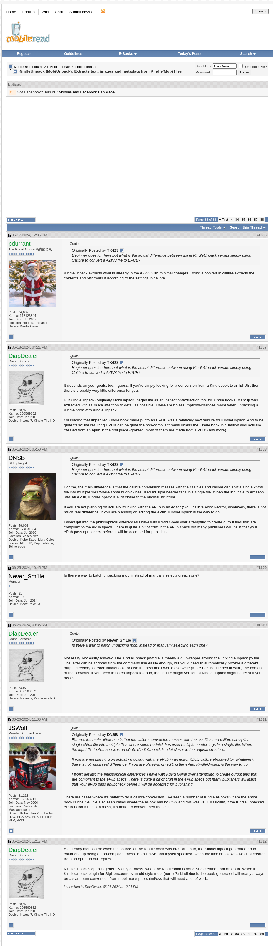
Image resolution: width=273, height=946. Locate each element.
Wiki (45, 12)
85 (243, 219)
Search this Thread (246, 227)
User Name (204, 66)
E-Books (128, 54)
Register (24, 54)
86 (249, 219)
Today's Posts (189, 54)
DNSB (17, 458)
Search (248, 54)
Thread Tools (211, 227)
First (223, 219)
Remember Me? (253, 66)
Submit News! (81, 12)
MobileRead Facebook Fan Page (87, 92)
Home (11, 12)
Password (203, 72)
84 (237, 219)
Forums (28, 12)
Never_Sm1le (26, 576)
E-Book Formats (58, 66)
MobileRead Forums (28, 66)
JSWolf (18, 728)
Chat (59, 12)
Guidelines (73, 54)
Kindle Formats (85, 66)
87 (256, 219)
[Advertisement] (55, 157)
